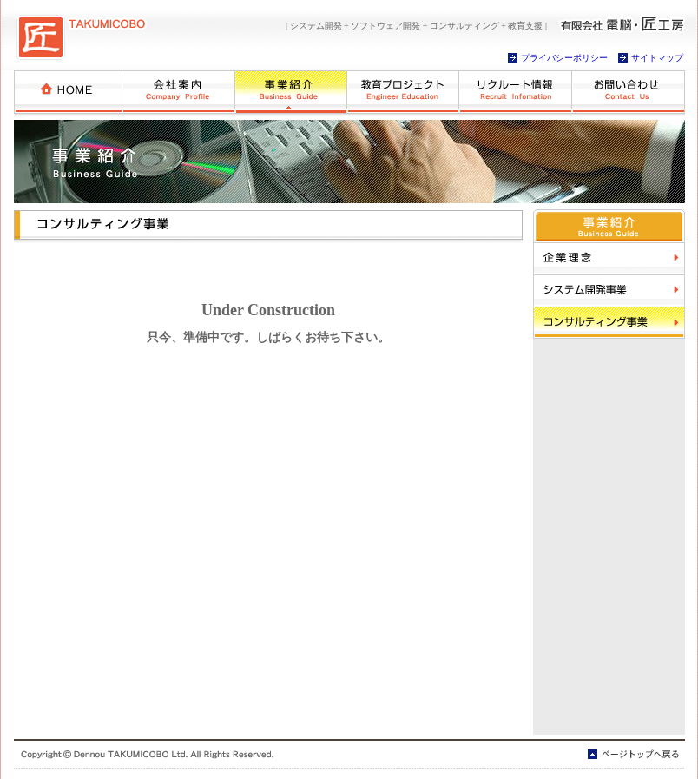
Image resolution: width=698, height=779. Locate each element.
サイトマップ (657, 58)
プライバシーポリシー (564, 58)
